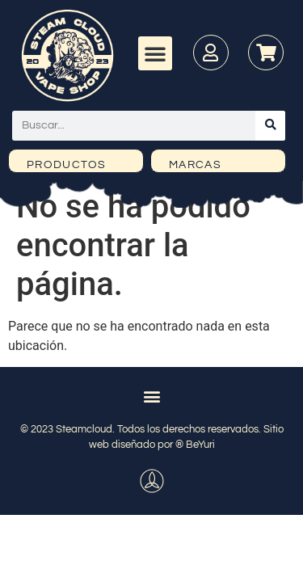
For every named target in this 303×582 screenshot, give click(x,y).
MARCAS (195, 165)
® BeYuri (195, 444)
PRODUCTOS (67, 165)
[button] (155, 53)
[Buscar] (270, 126)
